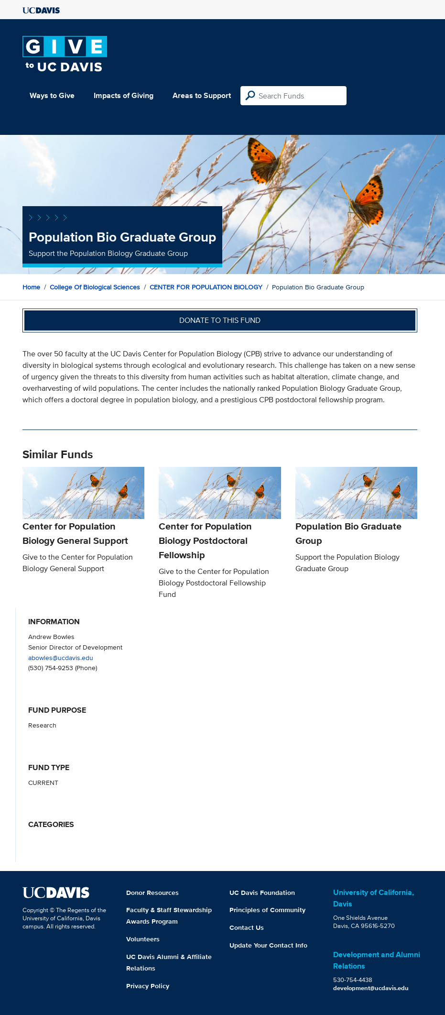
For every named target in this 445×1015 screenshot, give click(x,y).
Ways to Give (52, 95)
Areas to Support (202, 95)
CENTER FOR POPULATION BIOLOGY (206, 287)
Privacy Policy (147, 986)
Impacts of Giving (123, 95)
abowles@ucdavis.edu (60, 657)
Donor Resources (152, 892)
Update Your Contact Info (268, 945)
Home (31, 287)
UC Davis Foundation (262, 892)
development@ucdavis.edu (371, 988)
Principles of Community (267, 910)
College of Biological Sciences (95, 287)
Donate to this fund (219, 320)
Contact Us (246, 927)
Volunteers (143, 939)
